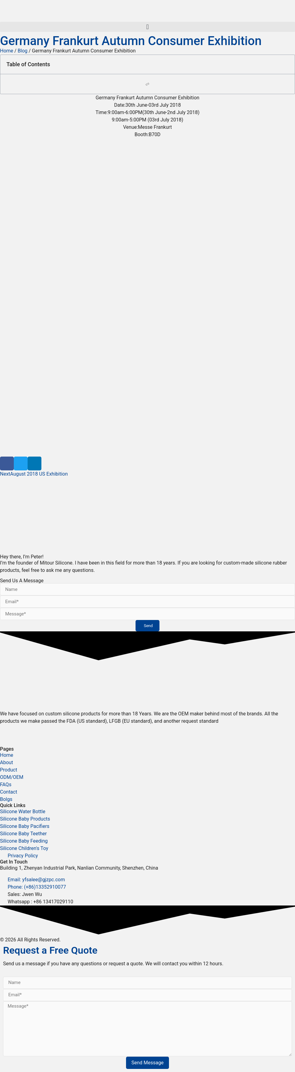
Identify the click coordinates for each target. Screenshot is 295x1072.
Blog (23, 51)
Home (6, 51)
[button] (147, 27)
